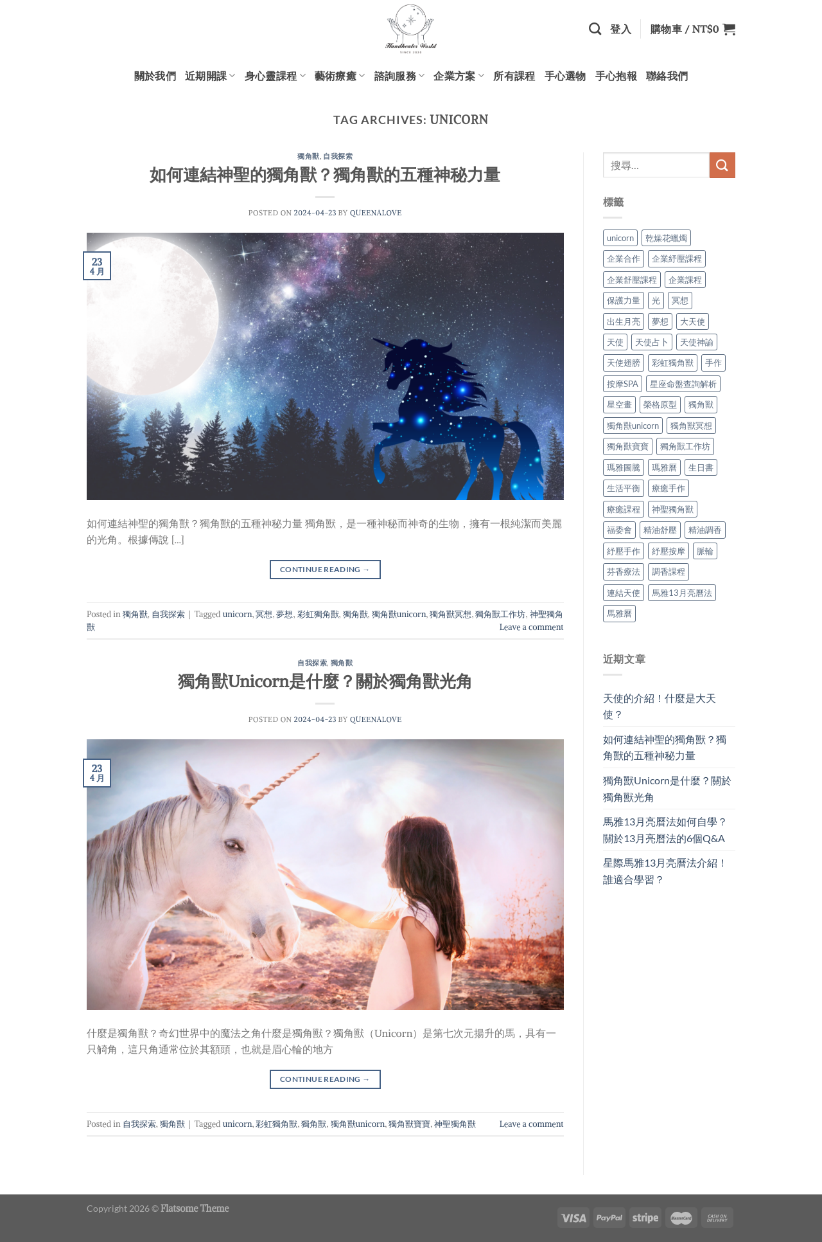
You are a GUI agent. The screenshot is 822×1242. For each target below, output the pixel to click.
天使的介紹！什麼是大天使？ (659, 706)
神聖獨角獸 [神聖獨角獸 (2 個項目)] (673, 509)
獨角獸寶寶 (409, 1124)
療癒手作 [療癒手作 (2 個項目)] (668, 488)
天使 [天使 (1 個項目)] (615, 342)
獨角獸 (308, 156)
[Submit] (722, 164)
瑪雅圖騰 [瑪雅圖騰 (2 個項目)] (623, 467)
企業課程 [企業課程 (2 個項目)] (685, 279)
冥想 (264, 614)
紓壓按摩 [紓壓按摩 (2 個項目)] (668, 551)
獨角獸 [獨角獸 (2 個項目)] (700, 404)
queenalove (376, 212)
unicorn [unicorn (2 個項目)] (620, 238)
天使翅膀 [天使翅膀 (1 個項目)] (623, 362)
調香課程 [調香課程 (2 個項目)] (668, 571)
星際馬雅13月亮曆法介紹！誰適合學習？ (665, 870)
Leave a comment (532, 627)
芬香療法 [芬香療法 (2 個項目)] (623, 571)
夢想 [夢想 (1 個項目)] (660, 321)
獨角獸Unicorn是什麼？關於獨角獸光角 (325, 681)
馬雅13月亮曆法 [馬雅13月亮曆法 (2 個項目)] (682, 593)
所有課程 (514, 75)
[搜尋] (595, 28)
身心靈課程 (275, 75)
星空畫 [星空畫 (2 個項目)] (619, 404)
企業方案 (458, 75)
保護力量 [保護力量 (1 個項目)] (623, 300)
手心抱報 (616, 75)
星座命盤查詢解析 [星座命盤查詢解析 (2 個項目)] (683, 384)
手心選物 (565, 75)
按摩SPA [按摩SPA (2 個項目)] (622, 384)
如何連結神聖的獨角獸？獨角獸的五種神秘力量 (325, 175)
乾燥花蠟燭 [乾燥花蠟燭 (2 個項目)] (666, 238)
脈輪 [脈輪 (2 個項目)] (705, 551)
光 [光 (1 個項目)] (656, 300)
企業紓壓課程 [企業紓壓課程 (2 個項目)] (677, 258)
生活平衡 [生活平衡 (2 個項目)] (623, 488)
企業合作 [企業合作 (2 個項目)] (623, 258)
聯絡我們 (667, 75)
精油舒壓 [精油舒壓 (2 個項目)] (660, 530)
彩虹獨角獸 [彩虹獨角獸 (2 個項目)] (673, 362)
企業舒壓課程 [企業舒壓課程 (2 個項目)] (632, 279)
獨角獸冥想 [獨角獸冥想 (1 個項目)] (691, 425)
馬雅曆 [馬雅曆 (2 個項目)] (619, 613)
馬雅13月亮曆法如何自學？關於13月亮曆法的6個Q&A (665, 829)
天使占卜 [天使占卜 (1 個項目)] (652, 342)
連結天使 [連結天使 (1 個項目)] (623, 593)
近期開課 (210, 75)
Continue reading (325, 569)
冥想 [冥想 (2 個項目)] (680, 300)
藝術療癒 (340, 75)
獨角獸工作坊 (500, 614)
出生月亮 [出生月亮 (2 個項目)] (623, 321)
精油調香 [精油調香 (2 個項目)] (705, 530)
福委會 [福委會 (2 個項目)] (619, 530)
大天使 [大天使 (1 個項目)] (692, 321)
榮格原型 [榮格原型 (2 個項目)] (660, 404)
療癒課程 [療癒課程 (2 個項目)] (623, 509)
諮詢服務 (399, 75)
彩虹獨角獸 (318, 614)
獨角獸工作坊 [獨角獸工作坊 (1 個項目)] (685, 446)
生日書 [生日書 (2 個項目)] (700, 467)
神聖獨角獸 (455, 1124)
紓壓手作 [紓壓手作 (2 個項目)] (623, 551)
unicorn (237, 614)
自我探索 (338, 156)
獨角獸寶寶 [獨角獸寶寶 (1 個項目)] (628, 446)
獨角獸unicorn (399, 614)
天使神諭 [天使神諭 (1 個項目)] (696, 342)
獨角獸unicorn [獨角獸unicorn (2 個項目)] (633, 425)
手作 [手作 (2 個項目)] (713, 362)
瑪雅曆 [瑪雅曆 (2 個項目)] (664, 467)
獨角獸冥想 (450, 614)
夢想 (284, 614)
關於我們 (155, 75)
